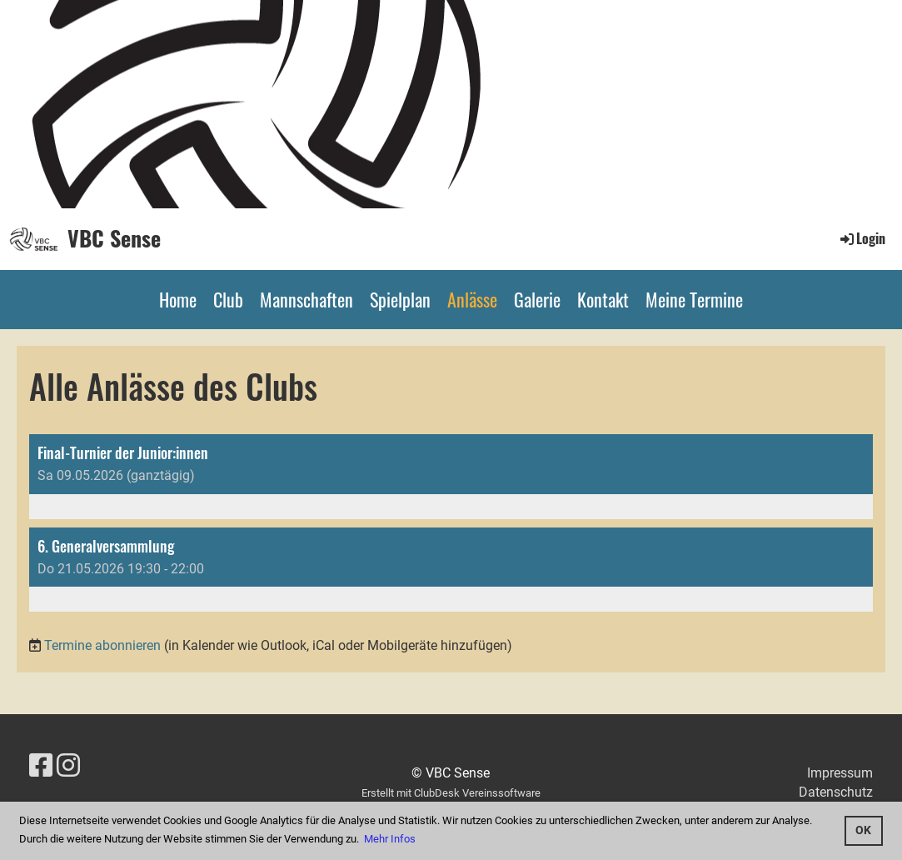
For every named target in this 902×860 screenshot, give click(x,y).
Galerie (537, 299)
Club (228, 299)
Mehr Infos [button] (390, 838)
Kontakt (603, 299)
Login (861, 238)
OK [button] (863, 830)
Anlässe (472, 299)
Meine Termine (694, 299)
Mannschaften (306, 299)
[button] (451, 476)
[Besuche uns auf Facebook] (40, 766)
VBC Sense (114, 238)
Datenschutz (836, 792)
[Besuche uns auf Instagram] (68, 766)
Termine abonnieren (102, 645)
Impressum (840, 773)
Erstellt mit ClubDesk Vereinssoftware (451, 793)
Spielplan (400, 299)
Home (178, 299)
